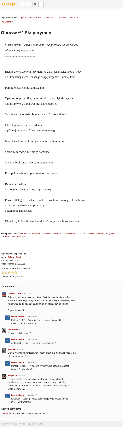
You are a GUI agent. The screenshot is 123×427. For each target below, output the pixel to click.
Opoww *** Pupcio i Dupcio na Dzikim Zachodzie (73, 234)
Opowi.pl (8, 4)
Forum (14, 424)
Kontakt (40, 424)
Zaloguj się (6, 413)
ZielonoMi (13, 329)
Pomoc (22, 424)
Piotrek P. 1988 (15, 293)
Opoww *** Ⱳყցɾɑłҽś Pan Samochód (34, 234)
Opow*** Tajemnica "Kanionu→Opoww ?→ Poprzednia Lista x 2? (49, 17)
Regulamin (31, 424)
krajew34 (12, 375)
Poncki (11, 349)
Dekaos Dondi (14, 257)
